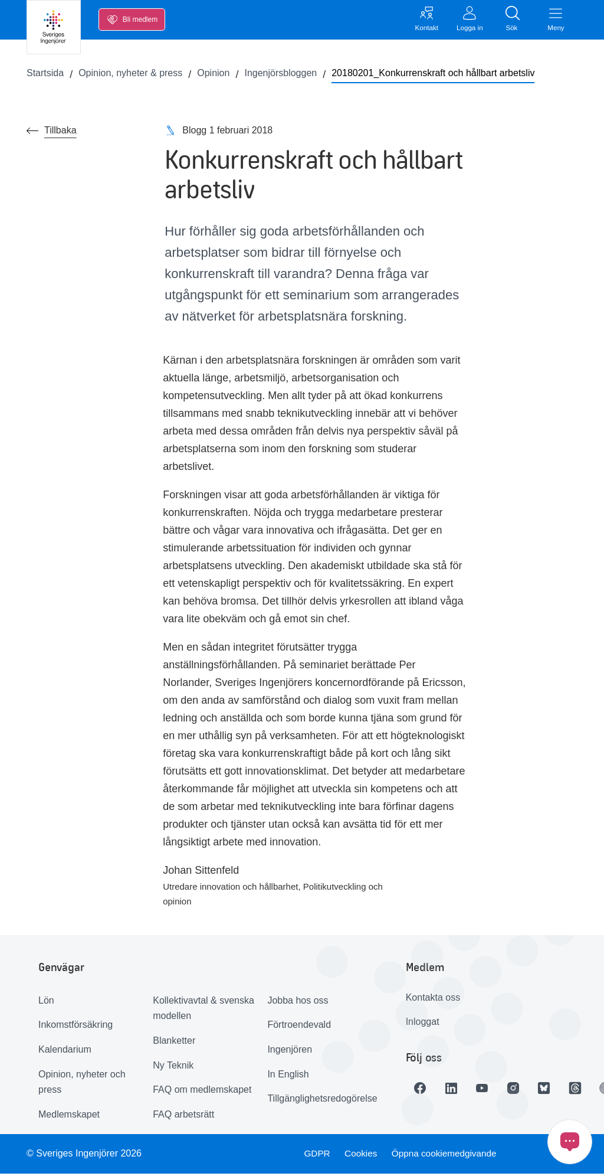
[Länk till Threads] (587, 1089)
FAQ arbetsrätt (183, 1116)
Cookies (361, 1156)
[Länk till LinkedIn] (455, 1089)
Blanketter (174, 1042)
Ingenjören (289, 1051)
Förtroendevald (299, 1027)
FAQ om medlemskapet (202, 1092)
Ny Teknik (173, 1067)
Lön (46, 1002)
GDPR (315, 1156)
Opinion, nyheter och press (82, 1084)
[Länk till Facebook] (422, 1089)
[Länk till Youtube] (488, 1089)
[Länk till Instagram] (521, 1089)
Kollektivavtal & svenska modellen (203, 1010)
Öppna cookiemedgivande (447, 1156)
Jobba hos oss (297, 1002)
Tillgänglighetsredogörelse (320, 1101)
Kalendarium (64, 1051)
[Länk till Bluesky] (554, 1089)
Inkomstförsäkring (75, 1027)
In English (287, 1076)
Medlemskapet (69, 1116)
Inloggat (422, 1024)
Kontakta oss (433, 999)
